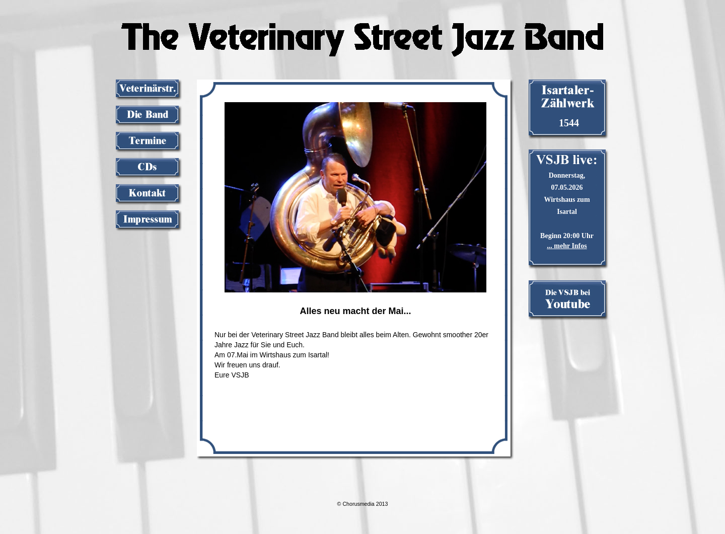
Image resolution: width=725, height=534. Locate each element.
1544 (569, 122)
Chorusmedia (358, 504)
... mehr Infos (567, 246)
